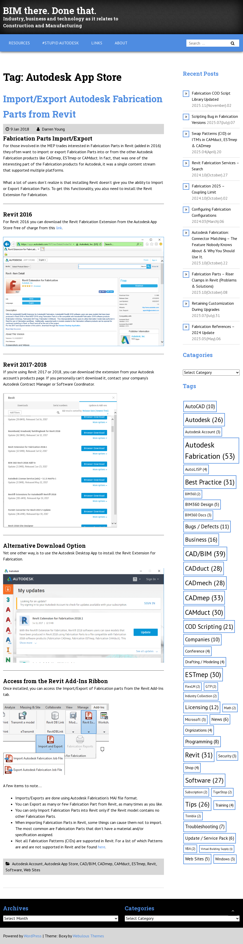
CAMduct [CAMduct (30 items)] (204, 612)
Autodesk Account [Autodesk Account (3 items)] (202, 431)
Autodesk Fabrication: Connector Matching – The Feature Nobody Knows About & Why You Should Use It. (214, 244)
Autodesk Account (27, 863)
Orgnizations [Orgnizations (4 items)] (198, 730)
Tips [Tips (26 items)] (197, 804)
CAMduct (122, 863)
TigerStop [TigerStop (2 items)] (222, 792)
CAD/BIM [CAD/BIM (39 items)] (205, 553)
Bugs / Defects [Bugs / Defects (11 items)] (207, 526)
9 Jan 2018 (17, 129)
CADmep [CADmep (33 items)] (204, 597)
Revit (151, 863)
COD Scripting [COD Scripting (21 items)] (209, 626)
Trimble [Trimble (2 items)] (193, 816)
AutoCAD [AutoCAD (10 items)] (200, 406)
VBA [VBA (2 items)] (190, 849)
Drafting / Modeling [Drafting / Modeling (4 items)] (204, 661)
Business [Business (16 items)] (201, 539)
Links (96, 42)
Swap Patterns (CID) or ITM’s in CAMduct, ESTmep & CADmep (214, 139)
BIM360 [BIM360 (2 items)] (192, 494)
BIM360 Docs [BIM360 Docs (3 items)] (198, 515)
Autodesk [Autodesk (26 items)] (204, 419)
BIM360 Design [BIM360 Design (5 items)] (202, 504)
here (101, 846)
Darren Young (51, 129)
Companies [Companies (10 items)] (202, 639)
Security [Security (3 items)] (227, 756)
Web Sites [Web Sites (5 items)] (197, 859)
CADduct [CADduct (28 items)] (203, 568)
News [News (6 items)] (219, 719)
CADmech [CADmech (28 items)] (205, 583)
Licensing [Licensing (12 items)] (202, 707)
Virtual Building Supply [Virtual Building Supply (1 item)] (217, 849)
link (59, 227)
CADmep (105, 863)
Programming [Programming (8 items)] (202, 741)
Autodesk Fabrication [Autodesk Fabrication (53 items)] (210, 450)
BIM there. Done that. (54, 10)
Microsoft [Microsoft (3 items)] (195, 719)
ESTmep (138, 863)
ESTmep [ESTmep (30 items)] (203, 674)
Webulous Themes (88, 935)
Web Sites (32, 869)
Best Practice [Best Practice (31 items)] (210, 482)
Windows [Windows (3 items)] (225, 859)
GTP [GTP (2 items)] (211, 686)
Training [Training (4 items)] (224, 805)
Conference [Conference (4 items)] (197, 651)
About (121, 42)
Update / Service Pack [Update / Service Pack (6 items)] (209, 838)
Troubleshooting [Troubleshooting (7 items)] (205, 826)
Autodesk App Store (61, 863)
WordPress (33, 935)
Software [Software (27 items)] (204, 780)
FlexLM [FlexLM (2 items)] (192, 686)
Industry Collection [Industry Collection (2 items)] (201, 696)
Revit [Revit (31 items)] (199, 754)
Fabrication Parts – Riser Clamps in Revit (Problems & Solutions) (214, 280)
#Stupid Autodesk (60, 42)
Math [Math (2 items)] (230, 708)
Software (14, 869)
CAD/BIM (88, 863)
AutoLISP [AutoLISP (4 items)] (196, 469)
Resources (19, 42)
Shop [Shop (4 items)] (192, 767)
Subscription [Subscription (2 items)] (196, 792)
